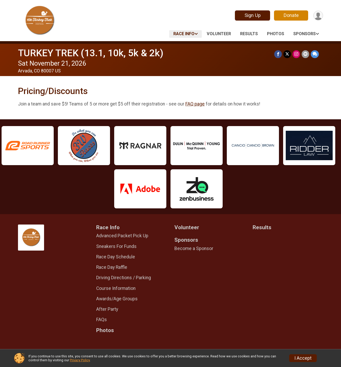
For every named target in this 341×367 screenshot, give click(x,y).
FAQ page (195, 104)
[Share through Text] (315, 54)
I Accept (303, 358)
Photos (275, 33)
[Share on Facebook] (278, 54)
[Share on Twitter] (287, 54)
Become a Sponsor (193, 248)
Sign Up (253, 15)
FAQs (101, 319)
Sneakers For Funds (116, 246)
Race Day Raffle (111, 267)
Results (249, 33)
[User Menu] (318, 15)
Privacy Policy (80, 360)
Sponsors (304, 33)
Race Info (183, 33)
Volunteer (219, 33)
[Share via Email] (305, 54)
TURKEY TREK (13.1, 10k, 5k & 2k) (90, 53)
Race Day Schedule (115, 256)
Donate (291, 15)
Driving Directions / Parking (123, 277)
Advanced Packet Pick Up (122, 235)
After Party (107, 309)
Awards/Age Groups (117, 298)
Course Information (116, 288)
